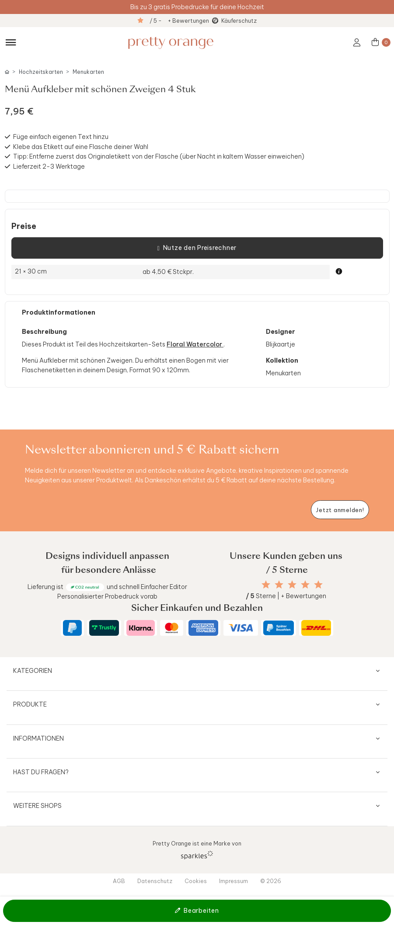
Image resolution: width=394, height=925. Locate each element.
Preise (23, 226)
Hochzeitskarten (41, 72)
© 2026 (270, 880)
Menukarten (88, 72)
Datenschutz (154, 880)
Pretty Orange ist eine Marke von (197, 849)
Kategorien (32, 671)
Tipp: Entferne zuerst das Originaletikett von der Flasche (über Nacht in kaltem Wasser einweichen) (158, 156)
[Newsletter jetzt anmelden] (340, 509)
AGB (119, 880)
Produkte (30, 704)
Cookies (196, 880)
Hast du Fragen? (41, 772)
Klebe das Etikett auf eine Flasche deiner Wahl (80, 147)
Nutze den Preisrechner (197, 248)
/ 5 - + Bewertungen (179, 20)
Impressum (233, 880)
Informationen (38, 738)
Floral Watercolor (195, 344)
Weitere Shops (37, 806)
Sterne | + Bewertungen (286, 596)
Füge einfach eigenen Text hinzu (60, 137)
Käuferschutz (239, 20)
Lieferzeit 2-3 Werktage (49, 166)
